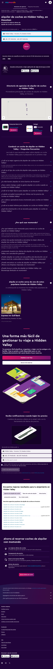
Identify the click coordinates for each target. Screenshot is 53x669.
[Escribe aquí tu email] (28, 460)
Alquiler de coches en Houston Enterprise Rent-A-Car (16, 515)
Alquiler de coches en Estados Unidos (19, 10)
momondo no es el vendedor (27, 593)
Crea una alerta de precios (34, 566)
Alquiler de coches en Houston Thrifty (13, 522)
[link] (13, 130)
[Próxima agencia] (49, 117)
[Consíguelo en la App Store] (15, 656)
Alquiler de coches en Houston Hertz (12, 518)
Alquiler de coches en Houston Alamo (12, 507)
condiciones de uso (26, 472)
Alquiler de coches (5, 10)
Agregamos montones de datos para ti (27, 595)
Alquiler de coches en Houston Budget (13, 511)
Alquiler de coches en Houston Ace (12, 526)
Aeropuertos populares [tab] (10, 497)
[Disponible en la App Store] (35, 71)
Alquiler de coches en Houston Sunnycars (14, 524)
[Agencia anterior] (3, 117)
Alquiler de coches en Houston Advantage (14, 504)
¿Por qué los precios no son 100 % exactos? (27, 598)
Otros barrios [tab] (42, 493)
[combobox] (10, 29)
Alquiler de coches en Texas (36, 10)
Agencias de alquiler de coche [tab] (12, 493)
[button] (2, 2)
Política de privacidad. (39, 472)
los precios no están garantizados (39, 588)
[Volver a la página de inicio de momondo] (10, 2)
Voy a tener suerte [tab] (23, 497)
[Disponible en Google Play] (25, 71)
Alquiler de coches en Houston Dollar (12, 513)
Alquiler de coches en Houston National (13, 520)
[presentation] (35, 71)
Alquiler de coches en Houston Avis (12, 509)
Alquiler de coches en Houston (8, 11)
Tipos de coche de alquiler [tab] (30, 493)
